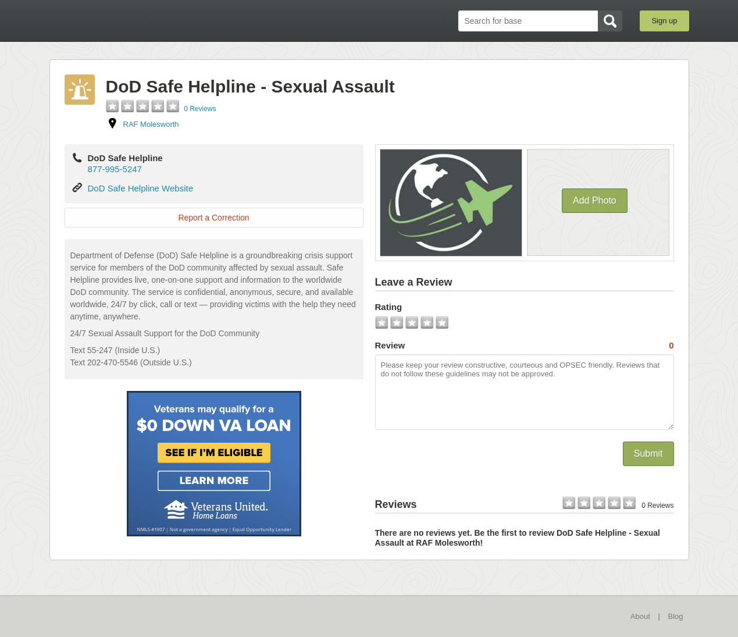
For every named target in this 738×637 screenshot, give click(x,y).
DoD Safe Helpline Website (140, 188)
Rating (388, 307)
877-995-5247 (115, 169)
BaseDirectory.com (134, 20)
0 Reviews (200, 109)
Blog (675, 616)
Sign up (664, 20)
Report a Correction (213, 217)
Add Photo (594, 200)
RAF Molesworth (151, 124)
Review (524, 345)
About (640, 616)
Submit (648, 453)
